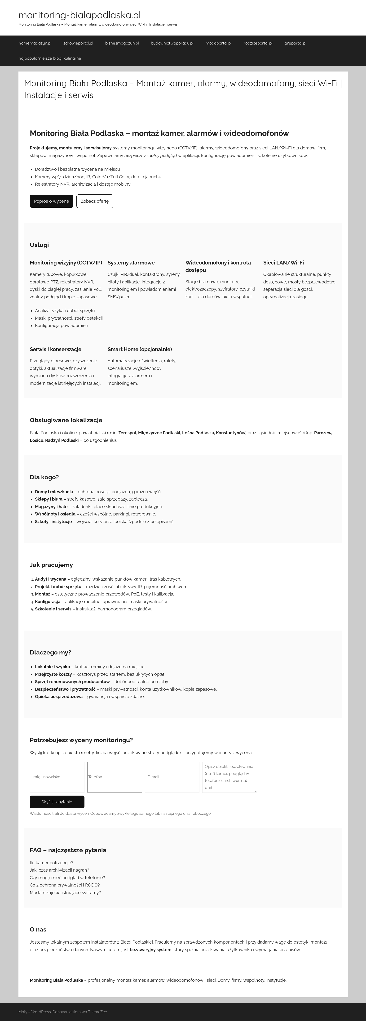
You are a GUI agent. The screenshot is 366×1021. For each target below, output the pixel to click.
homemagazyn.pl (35, 42)
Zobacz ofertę (95, 201)
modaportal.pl (219, 42)
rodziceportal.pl (258, 42)
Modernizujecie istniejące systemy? (65, 892)
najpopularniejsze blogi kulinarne (50, 58)
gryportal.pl (295, 42)
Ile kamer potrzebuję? (51, 862)
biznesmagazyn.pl (122, 42)
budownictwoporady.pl (172, 42)
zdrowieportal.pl (78, 42)
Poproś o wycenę (51, 201)
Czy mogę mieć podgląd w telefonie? (67, 877)
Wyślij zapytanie (57, 801)
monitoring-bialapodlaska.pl (79, 15)
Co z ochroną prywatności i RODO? (65, 884)
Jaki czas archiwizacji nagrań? (59, 870)
